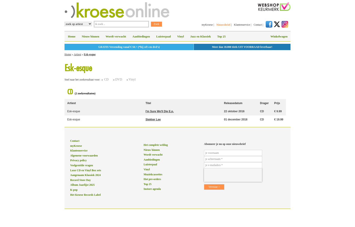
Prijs (277, 103)
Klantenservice (242, 24)
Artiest (77, 54)
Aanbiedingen (141, 36)
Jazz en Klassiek (200, 36)
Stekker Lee (153, 119)
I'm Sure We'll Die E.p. (160, 111)
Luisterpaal (163, 36)
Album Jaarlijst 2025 (82, 184)
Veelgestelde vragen (81, 165)
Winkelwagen (279, 36)
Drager (264, 103)
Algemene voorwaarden (84, 155)
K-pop (74, 189)
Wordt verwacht (116, 36)
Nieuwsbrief (223, 24)
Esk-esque (90, 54)
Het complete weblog (156, 144)
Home (71, 36)
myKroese (207, 24)
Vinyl (180, 36)
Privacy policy (78, 160)
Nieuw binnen (90, 36)
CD (106, 79)
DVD (118, 79)
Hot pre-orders (152, 179)
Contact (258, 24)
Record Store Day (80, 180)
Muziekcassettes (153, 174)
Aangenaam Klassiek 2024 (85, 175)
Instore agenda (152, 188)
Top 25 (221, 36)
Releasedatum (233, 103)
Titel (148, 103)
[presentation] (233, 175)
